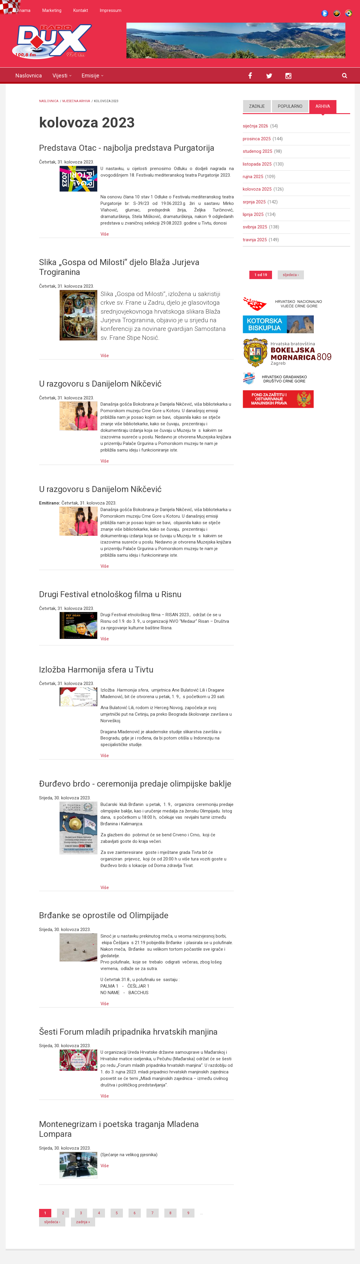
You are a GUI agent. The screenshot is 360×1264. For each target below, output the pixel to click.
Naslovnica (29, 75)
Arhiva (323, 106)
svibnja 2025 (255, 228)
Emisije (90, 75)
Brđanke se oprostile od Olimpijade (104, 915)
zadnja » (83, 1222)
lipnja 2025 (253, 215)
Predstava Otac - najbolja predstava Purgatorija (126, 148)
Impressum (110, 10)
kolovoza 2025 (257, 190)
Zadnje (257, 106)
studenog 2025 (257, 151)
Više (105, 234)
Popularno (290, 106)
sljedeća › (52, 1222)
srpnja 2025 (254, 203)
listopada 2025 (257, 164)
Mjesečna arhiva (76, 101)
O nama (23, 10)
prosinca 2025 (257, 138)
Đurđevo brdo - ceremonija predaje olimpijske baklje (135, 784)
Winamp (337, 13)
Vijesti (59, 75)
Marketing (51, 10)
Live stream (325, 13)
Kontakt (80, 10)
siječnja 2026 (255, 126)
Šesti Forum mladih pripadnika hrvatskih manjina (128, 1032)
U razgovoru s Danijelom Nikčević (100, 384)
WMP (349, 13)
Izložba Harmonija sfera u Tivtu (96, 670)
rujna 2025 (253, 177)
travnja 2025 (255, 241)
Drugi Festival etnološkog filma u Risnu (110, 594)
